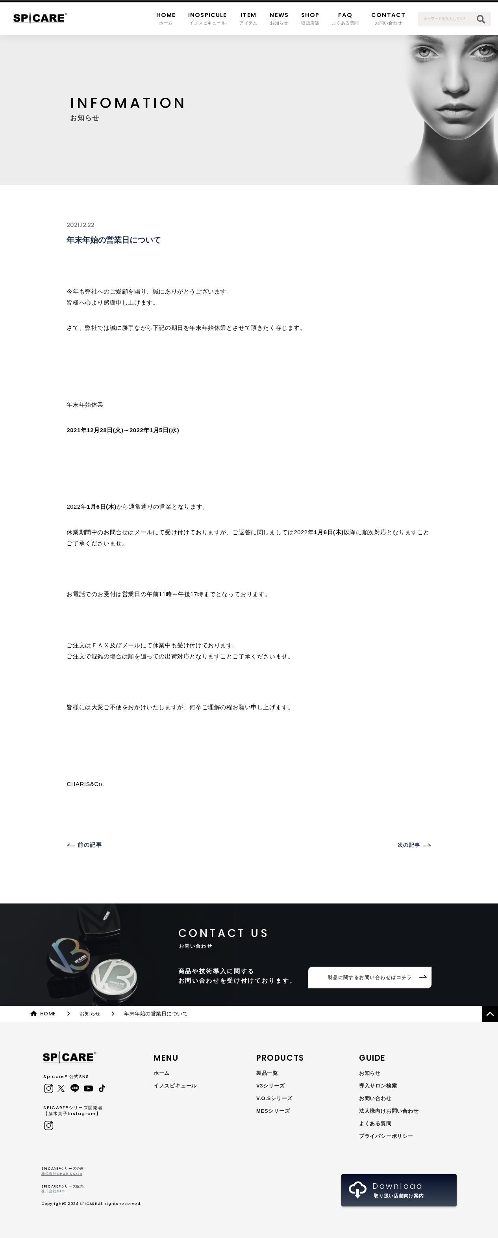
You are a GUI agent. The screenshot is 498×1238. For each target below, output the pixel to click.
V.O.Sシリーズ (274, 1098)
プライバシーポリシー (386, 1136)
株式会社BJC (53, 1190)
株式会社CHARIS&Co (61, 1173)
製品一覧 (267, 1073)
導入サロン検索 (378, 1086)
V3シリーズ (270, 1086)
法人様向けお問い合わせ (389, 1111)
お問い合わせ (375, 1098)
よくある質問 (375, 1123)
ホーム (162, 1073)
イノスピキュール (175, 1086)
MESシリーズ (273, 1111)
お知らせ (370, 1073)
